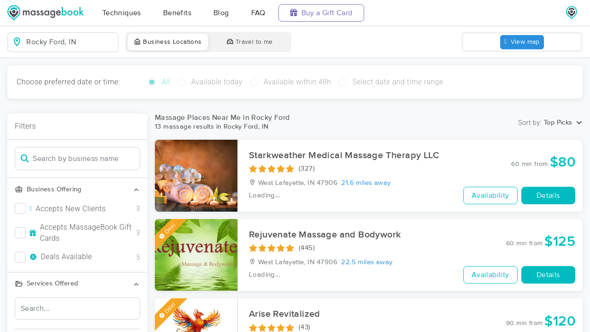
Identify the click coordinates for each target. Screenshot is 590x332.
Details (548, 195)
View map (522, 42)
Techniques (121, 13)
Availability (490, 195)
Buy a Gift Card (321, 13)
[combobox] (70, 41)
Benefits (177, 13)
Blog (221, 13)
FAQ (258, 13)
